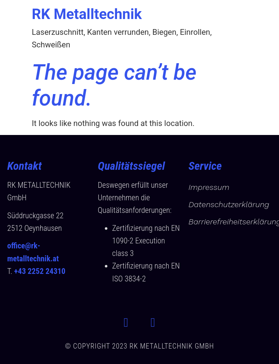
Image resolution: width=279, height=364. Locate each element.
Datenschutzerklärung (229, 204)
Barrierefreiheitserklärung (230, 221)
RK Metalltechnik (87, 14)
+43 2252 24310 (39, 271)
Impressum (209, 187)
